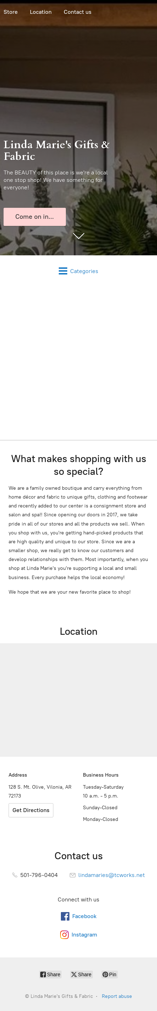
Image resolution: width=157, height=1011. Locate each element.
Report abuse (117, 996)
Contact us (77, 12)
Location (41, 12)
